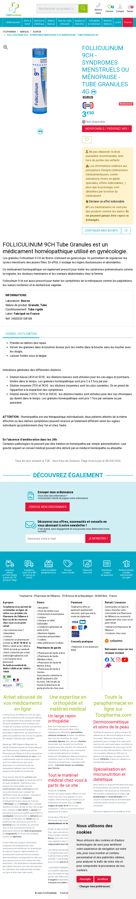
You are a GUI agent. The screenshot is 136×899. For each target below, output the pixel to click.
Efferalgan (9, 804)
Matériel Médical (108, 22)
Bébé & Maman (51, 22)
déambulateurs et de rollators (62, 823)
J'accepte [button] (85, 879)
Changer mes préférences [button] (94, 886)
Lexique (41, 617)
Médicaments (12, 22)
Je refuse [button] (102, 879)
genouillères (76, 732)
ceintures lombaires (57, 735)
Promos (128, 22)
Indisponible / (107, 128)
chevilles (82, 741)
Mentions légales (46, 633)
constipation (8, 816)
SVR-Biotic (104, 759)
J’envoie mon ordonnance (47, 507)
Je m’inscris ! (98, 538)
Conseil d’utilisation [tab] (21, 333)
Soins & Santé (27, 22)
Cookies (41, 640)
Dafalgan (24, 804)
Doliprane (27, 798)
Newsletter (9, 633)
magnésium (11, 834)
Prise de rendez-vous (48, 611)
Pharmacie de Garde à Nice (51, 653)
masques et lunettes (57, 882)
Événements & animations (50, 614)
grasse (34, 810)
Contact (7, 636)
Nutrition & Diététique (39, 22)
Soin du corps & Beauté (65, 22)
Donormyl (7, 825)
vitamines (17, 837)
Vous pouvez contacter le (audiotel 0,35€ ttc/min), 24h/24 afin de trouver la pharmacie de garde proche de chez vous (50, 681)
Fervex (29, 819)
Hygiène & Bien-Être (79, 22)
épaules (61, 741)
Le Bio (118, 22)
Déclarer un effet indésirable (106, 201)
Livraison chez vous (115, 633)
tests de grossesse (32, 831)
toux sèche (23, 810)
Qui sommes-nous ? (13, 630)
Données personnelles (48, 636)
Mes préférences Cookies (50, 643)
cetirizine (34, 816)
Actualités (42, 608)
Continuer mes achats (101, 230)
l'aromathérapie (115, 797)
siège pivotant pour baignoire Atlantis (64, 844)
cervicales (52, 741)
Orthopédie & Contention (94, 22)
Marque (24, 32)
